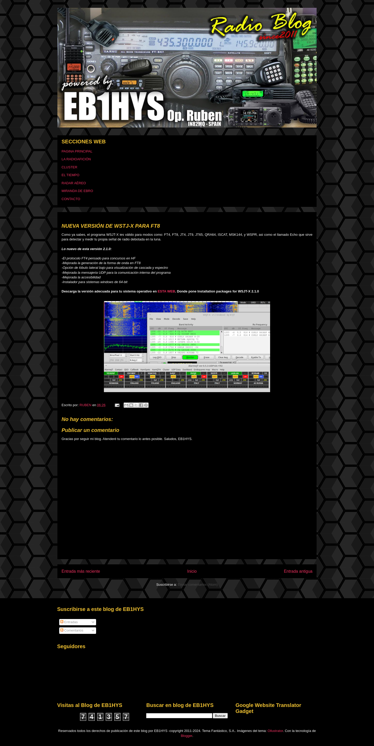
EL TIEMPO (70, 175)
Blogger (186, 736)
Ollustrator (275, 731)
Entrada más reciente (81, 571)
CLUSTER (69, 167)
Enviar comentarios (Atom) (198, 584)
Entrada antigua (298, 571)
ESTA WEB (166, 291)
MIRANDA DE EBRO (77, 191)
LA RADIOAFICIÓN (76, 159)
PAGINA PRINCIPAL (77, 151)
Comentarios (71, 630)
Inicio (192, 571)
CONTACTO (71, 199)
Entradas (69, 622)
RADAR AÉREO (74, 183)
